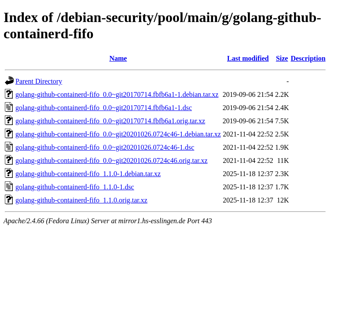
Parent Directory (38, 81)
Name (118, 58)
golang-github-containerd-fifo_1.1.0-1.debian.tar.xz (88, 173)
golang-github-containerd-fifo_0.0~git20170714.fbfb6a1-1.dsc (103, 107)
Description (307, 58)
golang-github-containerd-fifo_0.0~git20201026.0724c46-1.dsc (104, 147)
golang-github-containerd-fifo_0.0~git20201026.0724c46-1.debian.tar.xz (118, 134)
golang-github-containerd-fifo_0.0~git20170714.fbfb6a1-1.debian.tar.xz (116, 94)
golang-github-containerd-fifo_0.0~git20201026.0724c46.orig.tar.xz (111, 160)
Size (282, 58)
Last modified (248, 58)
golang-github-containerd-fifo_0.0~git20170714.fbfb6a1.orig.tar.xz (110, 121)
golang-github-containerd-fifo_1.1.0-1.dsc (74, 187)
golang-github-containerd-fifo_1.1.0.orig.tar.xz (81, 200)
